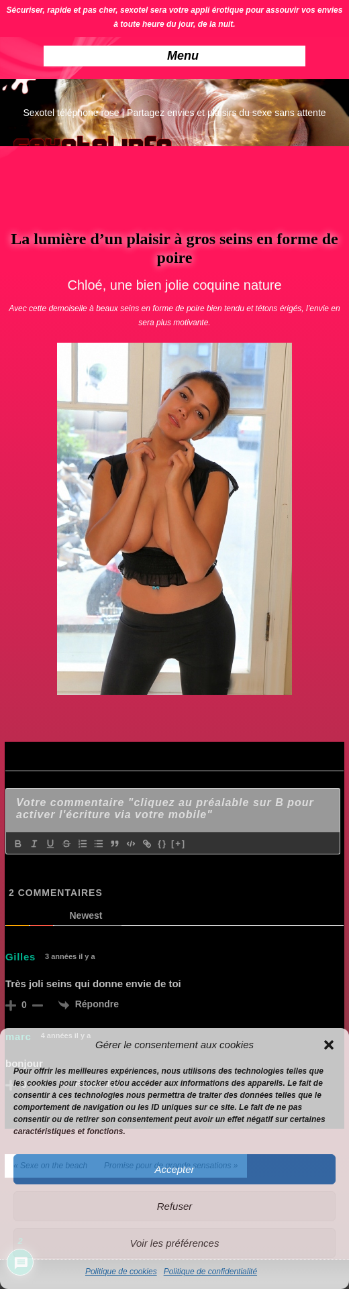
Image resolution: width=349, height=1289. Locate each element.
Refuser (175, 1206)
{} (162, 843)
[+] (178, 843)
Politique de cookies (121, 1271)
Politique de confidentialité (210, 1271)
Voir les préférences (174, 1243)
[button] (329, 1045)
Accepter (174, 1169)
